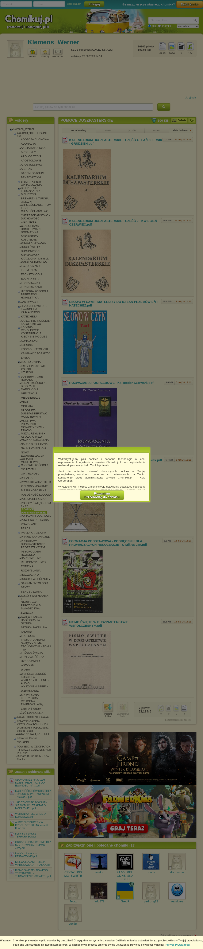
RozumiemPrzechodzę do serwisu (102, 495)
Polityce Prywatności (177, 944)
